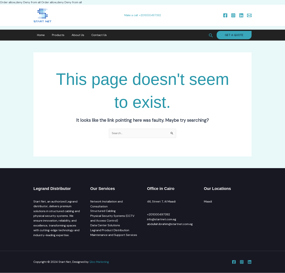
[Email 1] (249, 15)
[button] (211, 35)
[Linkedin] (241, 15)
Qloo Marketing (99, 262)
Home (40, 35)
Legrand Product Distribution (109, 230)
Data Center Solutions (105, 226)
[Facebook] (225, 15)
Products (56, 35)
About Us (74, 35)
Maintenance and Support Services (113, 235)
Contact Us (94, 35)
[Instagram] (233, 15)
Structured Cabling (103, 211)
